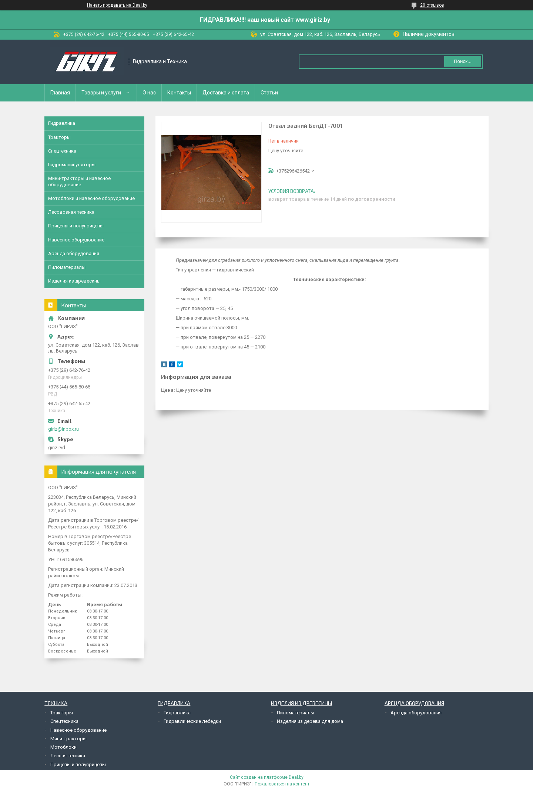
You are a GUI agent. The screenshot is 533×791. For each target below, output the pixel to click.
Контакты (179, 93)
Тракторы (59, 137)
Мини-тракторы (68, 738)
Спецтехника (62, 151)
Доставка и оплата (225, 93)
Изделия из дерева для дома (310, 721)
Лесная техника (67, 755)
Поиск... (463, 61)
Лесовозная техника (71, 212)
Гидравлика (61, 123)
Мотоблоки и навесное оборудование (91, 198)
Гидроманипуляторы (71, 164)
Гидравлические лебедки (192, 721)
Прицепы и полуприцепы (76, 225)
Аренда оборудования (73, 253)
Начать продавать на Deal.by (117, 5)
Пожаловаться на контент (282, 784)
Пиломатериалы (67, 267)
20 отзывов (432, 5)
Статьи (269, 93)
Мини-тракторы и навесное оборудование (79, 181)
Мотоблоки (63, 747)
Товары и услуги (101, 93)
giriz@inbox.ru (63, 429)
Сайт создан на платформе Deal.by (267, 777)
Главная (60, 93)
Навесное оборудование (76, 240)
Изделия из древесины (74, 281)
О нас (149, 93)
